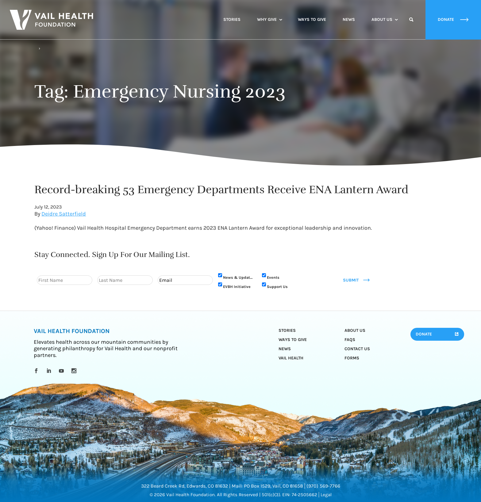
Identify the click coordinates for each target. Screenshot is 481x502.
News (349, 19)
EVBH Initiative (237, 286)
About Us (381, 19)
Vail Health (291, 358)
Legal (326, 494)
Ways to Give (312, 19)
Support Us (277, 286)
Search (411, 25)
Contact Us (357, 348)
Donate (424, 334)
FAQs (349, 339)
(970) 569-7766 (323, 486)
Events (273, 277)
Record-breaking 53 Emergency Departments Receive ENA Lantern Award (221, 189)
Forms (351, 358)
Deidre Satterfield (63, 213)
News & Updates (238, 277)
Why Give (267, 19)
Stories (231, 19)
